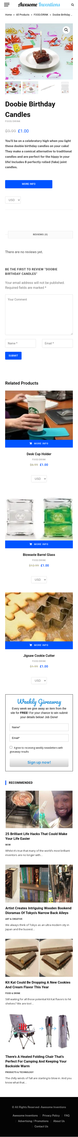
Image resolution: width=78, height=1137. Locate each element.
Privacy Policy (51, 1115)
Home (8, 14)
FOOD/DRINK (41, 14)
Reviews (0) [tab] (40, 234)
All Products (23, 14)
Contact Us (41, 1126)
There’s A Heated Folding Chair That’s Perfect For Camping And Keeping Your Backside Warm (36, 1061)
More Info (29, 184)
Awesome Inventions (25, 1115)
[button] (66, 30)
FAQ (66, 1115)
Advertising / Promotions (33, 1121)
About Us (59, 1121)
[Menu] (6, 4)
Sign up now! (39, 762)
